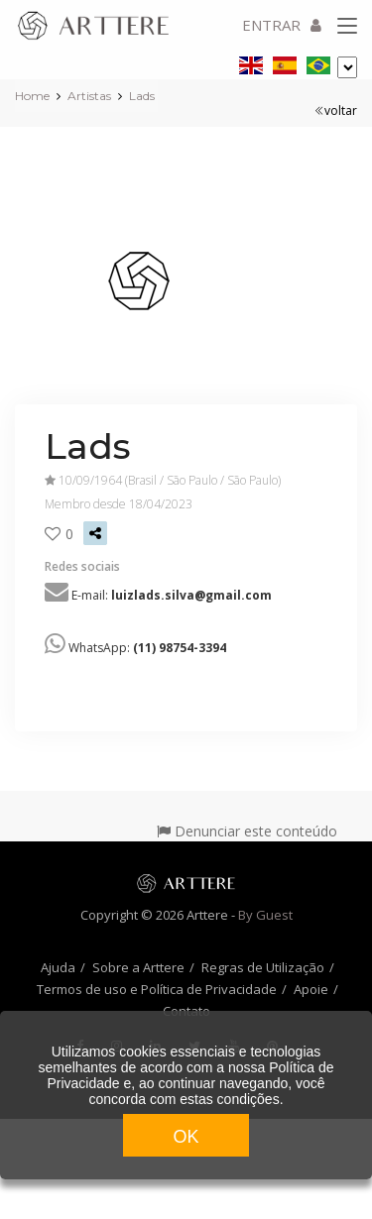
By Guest (265, 915)
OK (185, 1137)
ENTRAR (281, 25)
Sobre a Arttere (138, 967)
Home (32, 95)
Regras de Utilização (262, 967)
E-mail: (171, 595)
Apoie (311, 989)
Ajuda (58, 967)
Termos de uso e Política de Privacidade (157, 989)
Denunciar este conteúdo (247, 831)
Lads (142, 95)
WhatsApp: (147, 647)
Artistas (89, 95)
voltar (335, 110)
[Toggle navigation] (347, 27)
